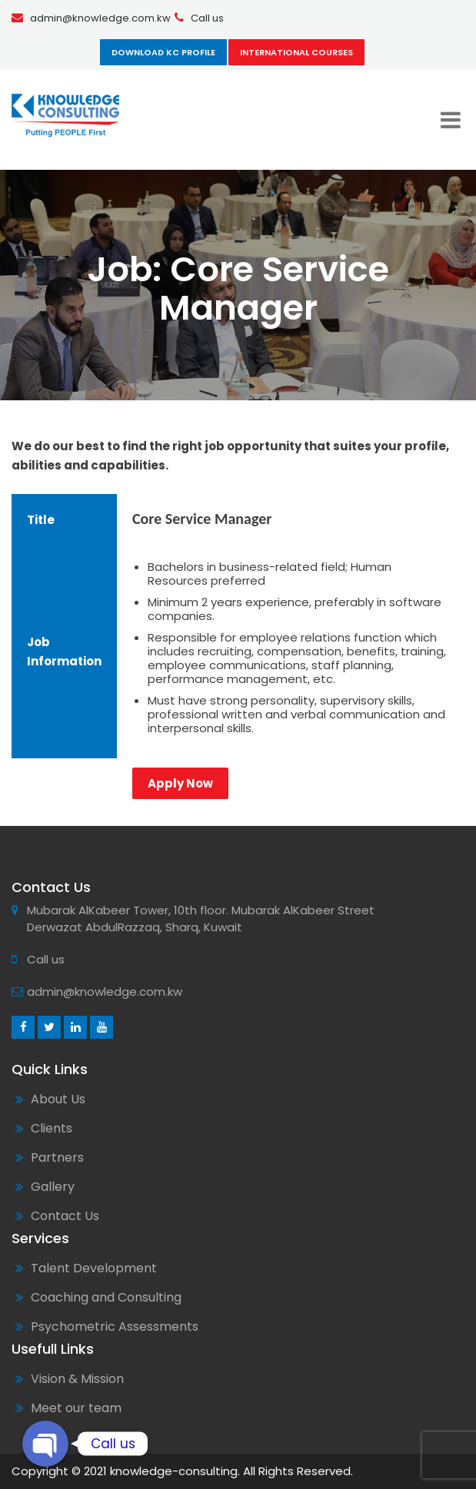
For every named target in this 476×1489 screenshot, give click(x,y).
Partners (57, 1157)
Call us (207, 18)
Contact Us (65, 1216)
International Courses (296, 52)
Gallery (53, 1187)
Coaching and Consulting (106, 1297)
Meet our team (76, 1408)
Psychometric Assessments (114, 1326)
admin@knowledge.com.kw (100, 18)
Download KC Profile (163, 52)
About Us (58, 1099)
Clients (51, 1128)
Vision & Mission (77, 1379)
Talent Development (94, 1268)
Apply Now (180, 783)
